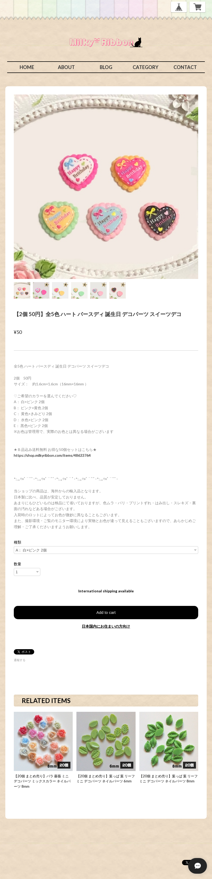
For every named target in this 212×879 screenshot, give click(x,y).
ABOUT (66, 67)
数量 (17, 564)
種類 (17, 542)
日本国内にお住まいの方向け (106, 626)
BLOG (106, 67)
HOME (27, 67)
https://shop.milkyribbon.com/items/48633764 (52, 455)
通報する (19, 660)
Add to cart (106, 612)
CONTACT (185, 67)
